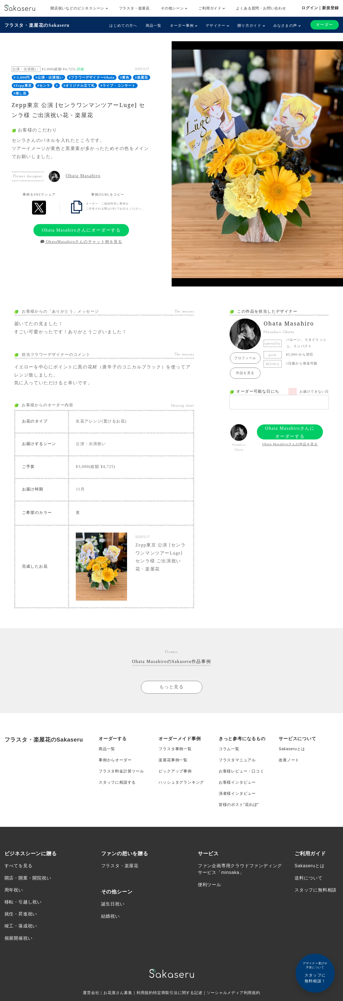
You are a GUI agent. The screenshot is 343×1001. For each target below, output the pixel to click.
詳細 (80, 69)
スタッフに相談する (117, 782)
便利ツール (209, 884)
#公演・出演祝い (49, 77)
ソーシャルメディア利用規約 (233, 992)
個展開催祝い (18, 938)
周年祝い (13, 890)
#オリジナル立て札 (79, 86)
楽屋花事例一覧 (173, 760)
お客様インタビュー (237, 782)
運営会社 (91, 992)
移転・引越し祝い (23, 902)
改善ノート (289, 760)
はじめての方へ (123, 25)
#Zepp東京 (23, 86)
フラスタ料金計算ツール (121, 771)
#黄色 (125, 77)
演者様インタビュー (237, 793)
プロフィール (245, 358)
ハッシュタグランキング (181, 782)
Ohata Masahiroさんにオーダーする (81, 230)
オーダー (324, 25)
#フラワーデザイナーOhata (92, 77)
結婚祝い (110, 916)
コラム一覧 (229, 749)
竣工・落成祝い (20, 926)
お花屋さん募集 (117, 992)
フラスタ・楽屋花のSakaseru (37, 25)
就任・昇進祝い (20, 914)
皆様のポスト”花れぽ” (239, 804)
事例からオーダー (115, 760)
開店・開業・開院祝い (27, 878)
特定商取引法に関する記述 (178, 992)
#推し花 (20, 93)
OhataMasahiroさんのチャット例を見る (81, 242)
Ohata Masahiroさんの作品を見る (290, 444)
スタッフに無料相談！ (315, 972)
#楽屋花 (141, 77)
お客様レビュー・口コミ (241, 771)
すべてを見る (18, 865)
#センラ (43, 86)
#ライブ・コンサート (118, 86)
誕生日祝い (113, 904)
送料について (309, 878)
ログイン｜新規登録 (320, 8)
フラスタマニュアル (237, 760)
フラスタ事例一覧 (175, 749)
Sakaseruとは (292, 749)
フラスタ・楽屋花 (134, 8)
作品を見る (245, 373)
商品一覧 (154, 25)
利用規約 (145, 992)
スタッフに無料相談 (316, 890)
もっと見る (171, 686)
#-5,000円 (22, 77)
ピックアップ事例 (175, 771)
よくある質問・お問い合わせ (261, 8)
